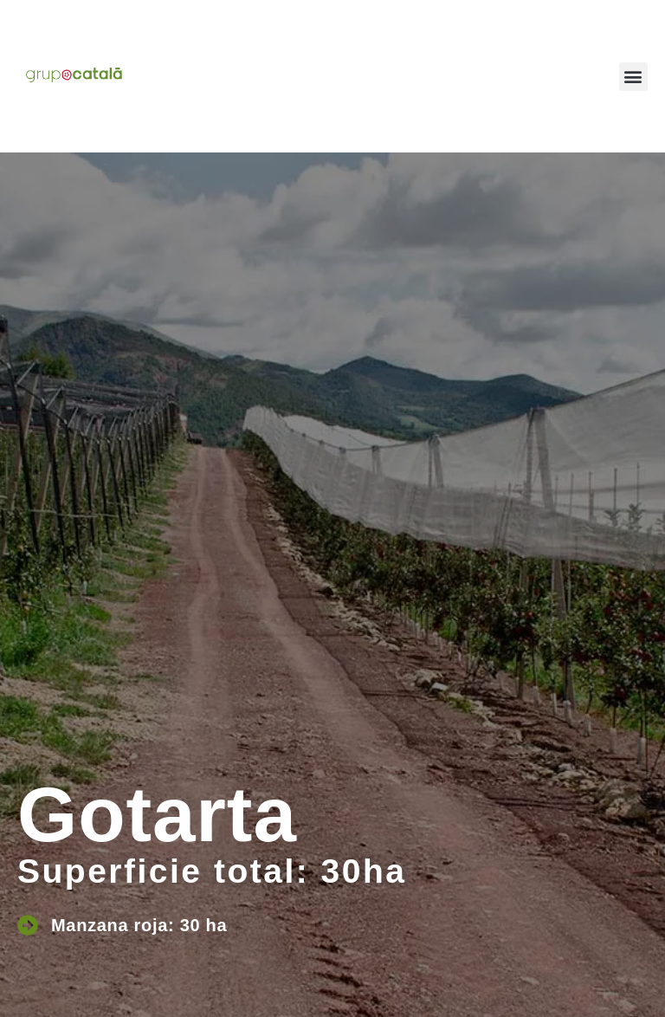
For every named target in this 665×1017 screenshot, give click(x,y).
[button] (633, 76)
